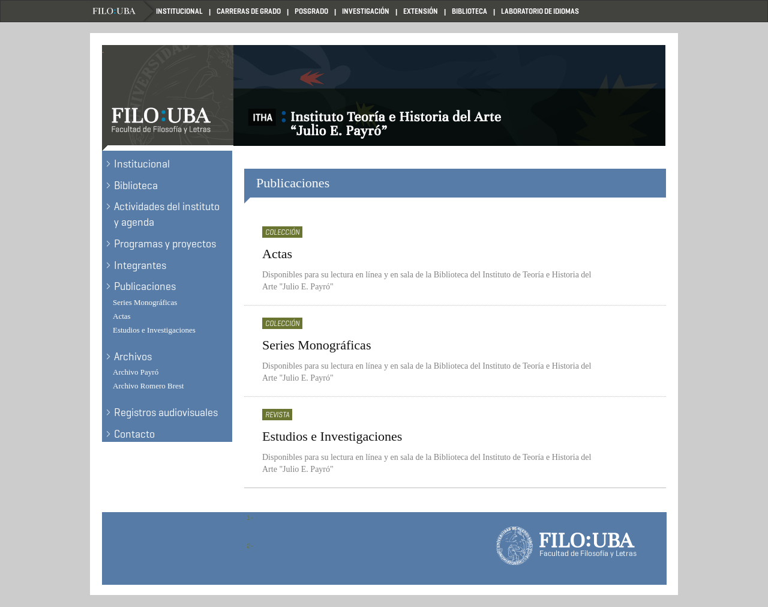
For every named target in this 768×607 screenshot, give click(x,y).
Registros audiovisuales (166, 412)
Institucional (179, 11)
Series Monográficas (145, 302)
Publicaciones (145, 286)
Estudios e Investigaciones (154, 329)
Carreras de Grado (249, 11)
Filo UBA (123, 11)
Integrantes (140, 265)
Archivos (133, 356)
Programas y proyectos (165, 243)
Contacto (134, 434)
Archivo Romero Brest (148, 385)
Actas (122, 316)
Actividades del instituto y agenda (167, 214)
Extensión (420, 11)
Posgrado (311, 11)
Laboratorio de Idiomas (540, 11)
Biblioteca (469, 11)
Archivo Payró (135, 371)
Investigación (365, 11)
